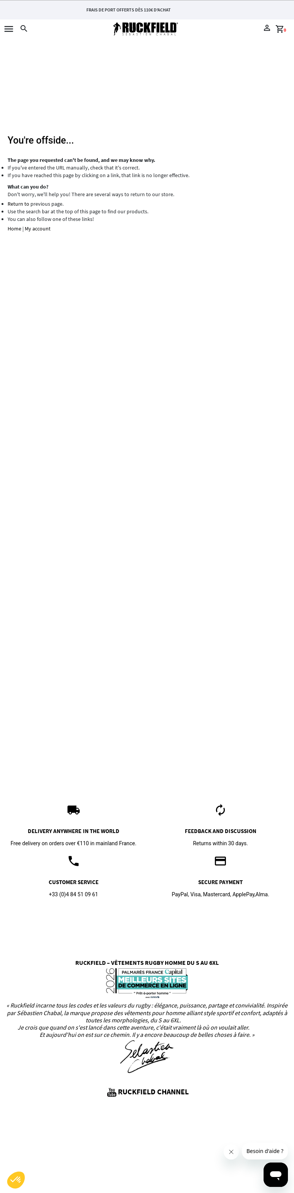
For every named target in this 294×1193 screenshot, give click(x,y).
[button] (16, 1180)
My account (38, 228)
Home (14, 228)
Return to (18, 203)
